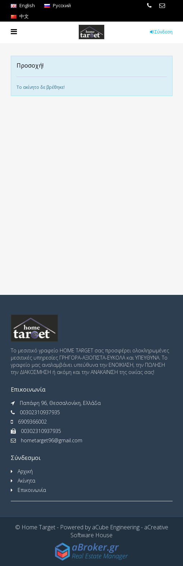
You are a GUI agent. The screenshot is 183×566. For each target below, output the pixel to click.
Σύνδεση (161, 32)
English (23, 5)
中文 (20, 16)
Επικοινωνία (32, 490)
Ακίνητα (26, 480)
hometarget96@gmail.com (51, 440)
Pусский (57, 5)
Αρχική (25, 471)
